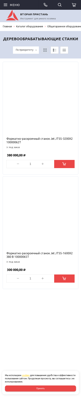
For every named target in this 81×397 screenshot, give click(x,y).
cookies (25, 375)
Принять (40, 388)
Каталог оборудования (29, 26)
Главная (7, 26)
